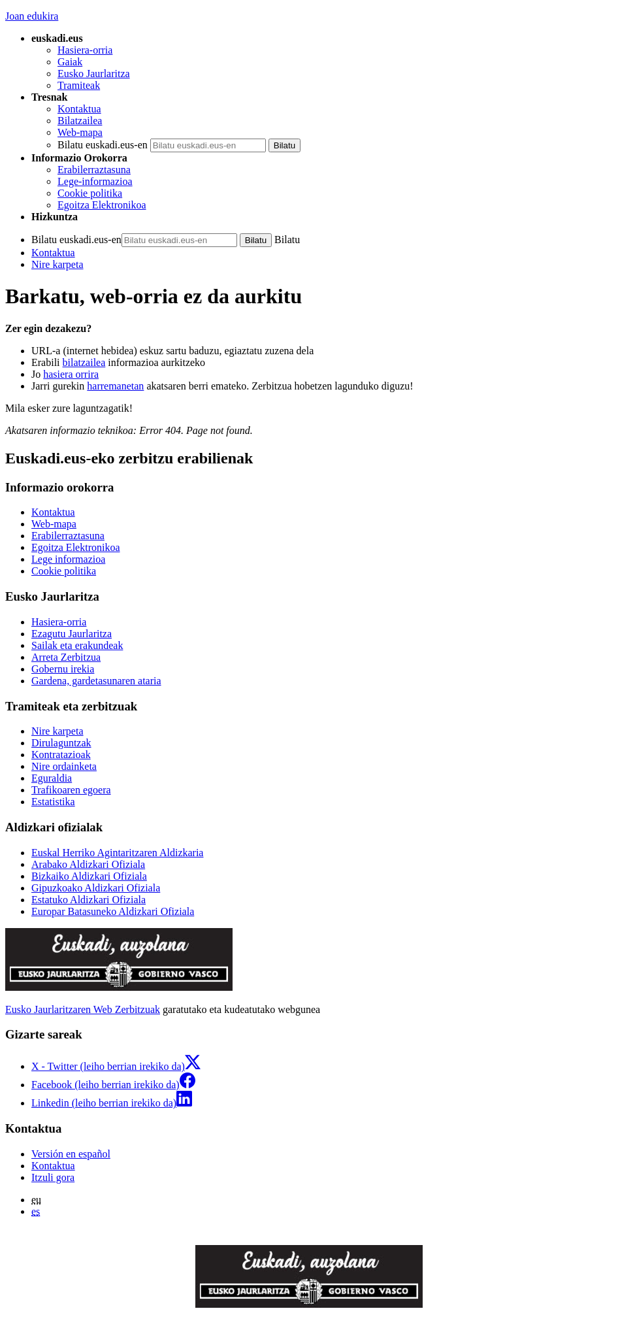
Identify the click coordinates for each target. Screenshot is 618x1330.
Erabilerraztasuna (94, 169)
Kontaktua (79, 108)
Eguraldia (51, 778)
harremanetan (115, 385)
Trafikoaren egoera (71, 789)
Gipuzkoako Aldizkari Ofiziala (95, 887)
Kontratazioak (61, 754)
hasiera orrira (71, 374)
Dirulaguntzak (61, 742)
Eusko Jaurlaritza (93, 73)
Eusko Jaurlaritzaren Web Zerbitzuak (82, 1009)
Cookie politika (89, 193)
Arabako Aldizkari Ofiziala (88, 864)
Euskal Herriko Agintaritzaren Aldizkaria (117, 852)
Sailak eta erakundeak (77, 645)
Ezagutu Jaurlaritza (71, 633)
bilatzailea (84, 362)
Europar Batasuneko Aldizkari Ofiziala (112, 911)
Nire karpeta (57, 264)
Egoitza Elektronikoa (101, 204)
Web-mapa (80, 132)
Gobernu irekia (62, 668)
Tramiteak (78, 85)
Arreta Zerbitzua (66, 657)
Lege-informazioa (95, 181)
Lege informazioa (68, 559)
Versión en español (70, 1153)
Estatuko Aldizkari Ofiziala (88, 899)
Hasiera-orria (84, 50)
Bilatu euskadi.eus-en (102, 144)
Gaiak (69, 61)
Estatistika (53, 801)
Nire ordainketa (64, 766)
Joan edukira (31, 16)
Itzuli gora (52, 1177)
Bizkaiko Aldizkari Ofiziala (89, 876)
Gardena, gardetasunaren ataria (96, 680)
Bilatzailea (79, 120)
